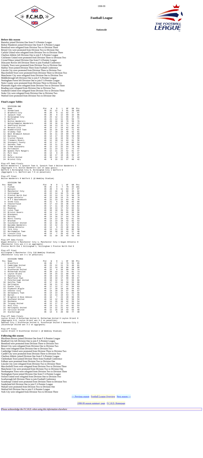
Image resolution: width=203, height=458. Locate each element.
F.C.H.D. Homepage (116, 449)
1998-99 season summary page (91, 449)
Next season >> (124, 442)
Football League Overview (103, 442)
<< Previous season (80, 442)
